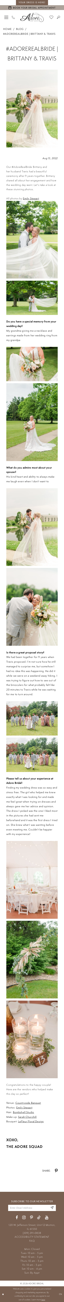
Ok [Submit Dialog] (60, 1294)
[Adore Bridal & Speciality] (32, 17)
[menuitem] (6, 17)
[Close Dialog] (3, 1294)
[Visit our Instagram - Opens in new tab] (24, 1217)
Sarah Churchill (27, 1116)
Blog (20, 29)
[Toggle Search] (58, 17)
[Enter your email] (32, 1208)
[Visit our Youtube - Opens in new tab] (46, 1217)
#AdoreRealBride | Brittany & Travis (29, 33)
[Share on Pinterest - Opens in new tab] (56, 1170)
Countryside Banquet (28, 1102)
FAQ (32, 1240)
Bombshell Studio (23, 1112)
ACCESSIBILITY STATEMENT (32, 1236)
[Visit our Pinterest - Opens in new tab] (31, 1217)
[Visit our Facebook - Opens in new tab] (17, 1217)
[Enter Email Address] (52, 1208)
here (43, 1299)
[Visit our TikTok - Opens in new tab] (39, 1217)
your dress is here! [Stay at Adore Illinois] (32, 2)
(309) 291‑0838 (32, 1233)
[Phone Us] (13, 17)
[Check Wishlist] (51, 17)
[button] (6, 17)
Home (7, 29)
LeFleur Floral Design (31, 1121)
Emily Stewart (31, 198)
